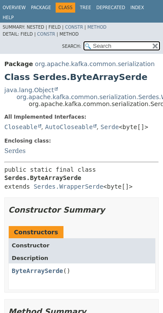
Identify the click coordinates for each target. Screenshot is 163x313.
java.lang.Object (29, 90)
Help (8, 17)
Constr (74, 27)
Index (137, 7)
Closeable (20, 126)
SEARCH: (71, 46)
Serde (109, 126)
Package (41, 7)
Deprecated (110, 7)
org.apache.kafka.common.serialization (94, 63)
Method (96, 27)
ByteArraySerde (37, 270)
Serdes (15, 150)
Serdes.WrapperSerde (68, 186)
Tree (85, 7)
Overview (14, 7)
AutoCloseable (69, 126)
